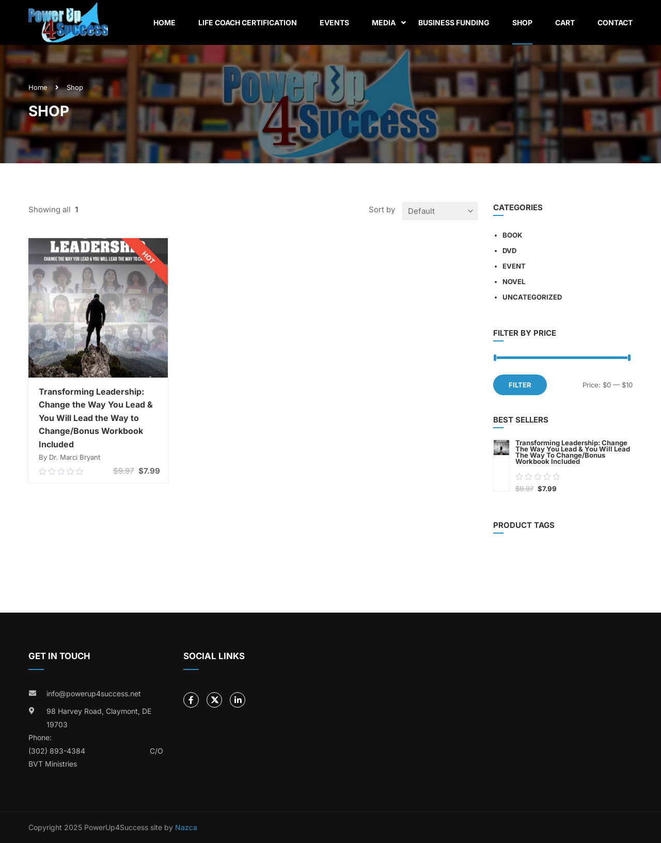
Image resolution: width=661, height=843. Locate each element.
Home (164, 22)
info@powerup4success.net (93, 693)
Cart (565, 22)
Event (514, 266)
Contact (615, 22)
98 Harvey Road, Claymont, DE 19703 (98, 718)
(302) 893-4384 (56, 750)
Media (384, 22)
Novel (513, 281)
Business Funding (454, 22)
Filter (520, 385)
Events (334, 22)
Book (512, 235)
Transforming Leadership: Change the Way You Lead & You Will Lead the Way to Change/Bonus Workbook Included (96, 417)
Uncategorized (532, 297)
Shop (522, 22)
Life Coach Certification (247, 22)
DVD (509, 250)
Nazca (186, 827)
